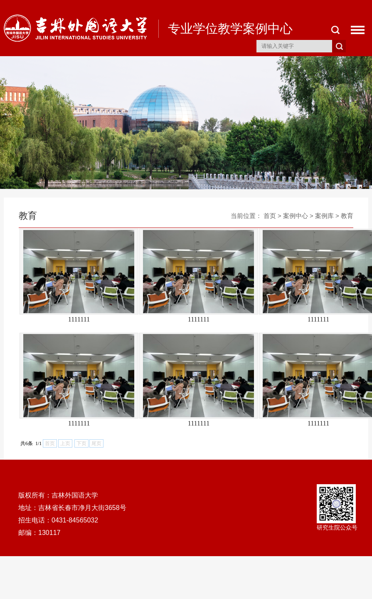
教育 (347, 215)
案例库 (324, 215)
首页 (270, 215)
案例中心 (295, 215)
